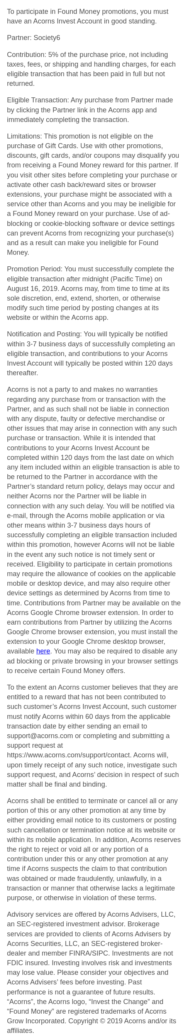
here (43, 651)
